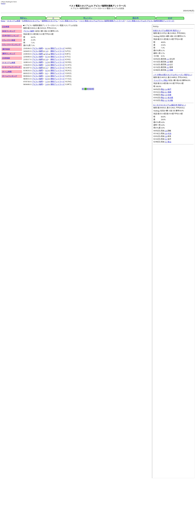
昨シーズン (88, 18)
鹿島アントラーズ (57, 48)
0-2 (46, 71)
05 (93, 89)
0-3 (46, 79)
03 (88, 89)
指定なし (23, 18)
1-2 (46, 62)
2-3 (46, 76)
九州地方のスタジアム (31, 21)
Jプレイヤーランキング (11, 45)
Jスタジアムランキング (11, 67)
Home (3, 3)
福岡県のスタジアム (50, 21)
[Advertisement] (67, 495)
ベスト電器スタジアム (68, 21)
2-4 (46, 84)
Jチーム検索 (7, 72)
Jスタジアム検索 (13, 21)
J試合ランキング (8, 31)
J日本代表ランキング (10, 36)
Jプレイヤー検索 (8, 40)
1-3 (46, 82)
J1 (53, 18)
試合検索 (5, 27)
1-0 (46, 51)
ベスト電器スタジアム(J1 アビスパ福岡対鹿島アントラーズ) (150, 21)
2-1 (46, 68)
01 (83, 89)
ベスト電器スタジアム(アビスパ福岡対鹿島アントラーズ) (102, 21)
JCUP (170, 18)
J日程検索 (6, 58)
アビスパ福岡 (28, 31)
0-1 (46, 48)
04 (90, 89)
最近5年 (136, 18)
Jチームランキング (9, 76)
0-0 (46, 54)
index (173, 251)
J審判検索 (6, 49)
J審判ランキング (8, 53)
